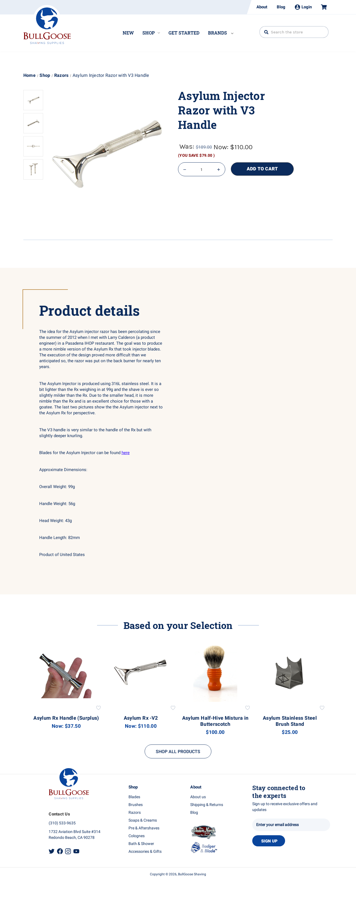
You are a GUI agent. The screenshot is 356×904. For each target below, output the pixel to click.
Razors (134, 812)
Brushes (135, 805)
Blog (281, 7)
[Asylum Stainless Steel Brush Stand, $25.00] (289, 672)
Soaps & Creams (142, 820)
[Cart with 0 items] (321, 7)
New (128, 33)
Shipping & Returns (206, 805)
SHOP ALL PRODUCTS (178, 751)
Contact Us (59, 814)
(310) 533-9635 (62, 823)
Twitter (52, 851)
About (261, 7)
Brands (220, 33)
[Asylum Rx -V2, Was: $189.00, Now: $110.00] (140, 672)
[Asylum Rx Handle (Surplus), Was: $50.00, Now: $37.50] (66, 672)
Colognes (136, 836)
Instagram (68, 851)
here (126, 453)
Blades (134, 797)
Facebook (60, 851)
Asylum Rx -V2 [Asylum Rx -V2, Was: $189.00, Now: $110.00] (141, 718)
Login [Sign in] (303, 7)
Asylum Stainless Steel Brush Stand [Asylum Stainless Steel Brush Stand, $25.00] (290, 721)
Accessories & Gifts (145, 851)
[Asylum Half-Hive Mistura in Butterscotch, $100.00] (215, 672)
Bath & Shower (141, 844)
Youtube (76, 851)
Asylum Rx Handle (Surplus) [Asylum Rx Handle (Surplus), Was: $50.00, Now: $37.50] (66, 718)
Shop (151, 33)
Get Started (184, 33)
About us (198, 797)
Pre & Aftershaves (143, 828)
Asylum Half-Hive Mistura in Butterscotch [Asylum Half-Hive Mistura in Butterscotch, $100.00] (215, 721)
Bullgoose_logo (47, 24)
